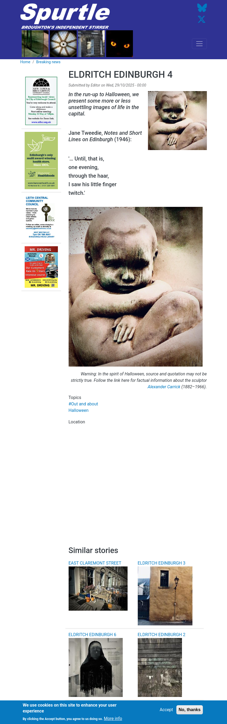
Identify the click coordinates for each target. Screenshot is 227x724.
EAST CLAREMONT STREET (95, 563)
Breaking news (48, 62)
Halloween (79, 410)
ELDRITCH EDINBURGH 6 (92, 634)
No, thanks (190, 711)
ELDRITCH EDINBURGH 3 (161, 563)
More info (113, 720)
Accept (166, 711)
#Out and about (83, 403)
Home (25, 62)
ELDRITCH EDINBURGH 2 (161, 634)
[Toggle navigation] (199, 43)
